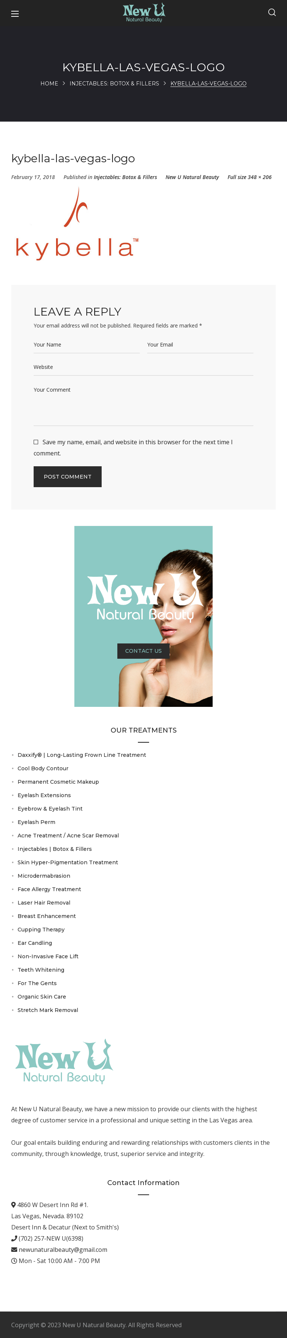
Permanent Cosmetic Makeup (58, 781)
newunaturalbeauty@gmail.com (62, 1249)
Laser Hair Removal (44, 902)
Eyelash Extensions (44, 795)
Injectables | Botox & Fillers (55, 849)
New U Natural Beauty (192, 177)
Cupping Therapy (41, 929)
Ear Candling (35, 943)
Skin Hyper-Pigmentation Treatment (68, 862)
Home (49, 83)
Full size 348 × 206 (250, 177)
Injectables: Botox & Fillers (114, 83)
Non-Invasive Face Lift (48, 956)
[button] (272, 13)
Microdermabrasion (44, 875)
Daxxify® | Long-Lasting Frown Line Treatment (82, 755)
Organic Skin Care (42, 996)
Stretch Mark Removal (48, 1010)
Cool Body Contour (43, 768)
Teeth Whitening (41, 969)
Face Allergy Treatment (49, 889)
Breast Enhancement (47, 916)
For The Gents (37, 983)
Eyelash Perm (36, 822)
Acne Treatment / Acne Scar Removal (68, 835)
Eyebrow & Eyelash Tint (50, 808)
